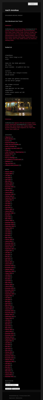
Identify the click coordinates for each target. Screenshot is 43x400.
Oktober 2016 (8, 269)
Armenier (7, 30)
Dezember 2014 (9, 310)
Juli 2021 (7, 201)
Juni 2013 (7, 344)
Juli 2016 (7, 275)
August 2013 (8, 340)
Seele (18, 127)
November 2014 (9, 312)
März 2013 (8, 350)
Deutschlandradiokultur (29, 30)
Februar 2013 (8, 352)
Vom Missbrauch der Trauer (13, 21)
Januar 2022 (8, 192)
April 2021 (8, 207)
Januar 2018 (8, 241)
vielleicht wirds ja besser (12, 165)
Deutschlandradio (19, 30)
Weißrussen (34, 38)
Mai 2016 (7, 278)
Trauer (17, 38)
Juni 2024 (7, 177)
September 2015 (9, 294)
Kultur (25, 34)
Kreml (16, 34)
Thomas (10, 38)
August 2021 (8, 200)
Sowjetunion (29, 37)
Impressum (12, 398)
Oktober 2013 (8, 337)
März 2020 (8, 218)
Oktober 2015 (8, 292)
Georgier (32, 32)
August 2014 (8, 318)
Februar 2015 (8, 307)
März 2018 (8, 237)
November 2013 (9, 335)
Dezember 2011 (9, 376)
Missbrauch (30, 34)
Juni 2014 (7, 322)
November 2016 (9, 267)
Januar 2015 (8, 309)
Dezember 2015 (9, 288)
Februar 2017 (8, 262)
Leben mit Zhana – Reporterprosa (14, 152)
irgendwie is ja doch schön (12, 148)
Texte (6, 38)
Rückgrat (31, 126)
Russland (15, 37)
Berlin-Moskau (9, 139)
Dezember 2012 (9, 356)
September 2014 (9, 316)
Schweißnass (13, 127)
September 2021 (9, 198)
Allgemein (16, 122)
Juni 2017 (7, 254)
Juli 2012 (7, 363)
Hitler (35, 32)
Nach (34, 34)
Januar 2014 (8, 331)
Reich (6, 37)
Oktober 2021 (8, 196)
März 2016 (8, 282)
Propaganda (32, 35)
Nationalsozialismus (10, 35)
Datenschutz (19, 398)
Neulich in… (8, 155)
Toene (14, 38)
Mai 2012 (7, 367)
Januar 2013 (8, 354)
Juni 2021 (7, 203)
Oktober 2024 (8, 171)
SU (36, 37)
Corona (7, 140)
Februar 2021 (8, 209)
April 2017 (8, 258)
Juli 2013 (7, 342)
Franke (13, 32)
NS (19, 35)
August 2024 (8, 173)
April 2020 (8, 216)
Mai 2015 (7, 301)
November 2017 (9, 245)
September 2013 (9, 339)
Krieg (15, 29)
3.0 (27, 124)
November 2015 (9, 290)
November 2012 (9, 357)
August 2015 (8, 295)
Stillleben (7, 161)
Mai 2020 (7, 215)
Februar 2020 (8, 220)
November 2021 (9, 194)
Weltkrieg (7, 40)
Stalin (33, 37)
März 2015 (8, 305)
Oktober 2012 (8, 359)
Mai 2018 (7, 235)
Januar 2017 (8, 263)
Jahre (6, 34)
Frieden (22, 32)
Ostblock (27, 35)
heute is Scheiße (9, 146)
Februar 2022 (8, 190)
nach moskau (12, 10)
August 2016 (8, 273)
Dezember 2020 (9, 213)
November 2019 (9, 224)
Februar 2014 (8, 329)
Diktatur (30, 124)
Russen (10, 37)
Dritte (6, 32)
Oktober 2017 (8, 247)
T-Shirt (30, 127)
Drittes (9, 32)
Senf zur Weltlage (21, 29)
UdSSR (21, 38)
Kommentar (11, 34)
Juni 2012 (7, 365)
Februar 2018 (8, 239)
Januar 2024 (8, 185)
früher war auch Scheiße (25, 122)
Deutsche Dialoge (10, 142)
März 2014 (8, 327)
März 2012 (8, 371)
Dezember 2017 (9, 243)
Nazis (16, 35)
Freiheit (17, 32)
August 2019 (8, 228)
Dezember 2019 (9, 222)
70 (36, 29)
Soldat (19, 37)
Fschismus (26, 32)
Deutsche (12, 30)
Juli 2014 (7, 320)
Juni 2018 (7, 233)
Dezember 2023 (9, 186)
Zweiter (12, 40)
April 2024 (8, 179)
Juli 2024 (7, 175)
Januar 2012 (8, 374)
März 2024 (8, 181)
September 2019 (9, 226)
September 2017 (9, 248)
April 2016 (8, 280)
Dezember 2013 (9, 333)
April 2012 (8, 369)
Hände (14, 126)
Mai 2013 (7, 346)
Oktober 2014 (8, 314)
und (29, 38)
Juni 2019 (7, 232)
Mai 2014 (7, 324)
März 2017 (8, 260)
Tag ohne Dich (9, 163)
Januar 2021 (8, 211)
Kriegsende (20, 34)
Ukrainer (26, 38)
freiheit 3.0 (8, 47)
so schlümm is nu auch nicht (13, 159)
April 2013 (8, 348)
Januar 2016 (8, 286)
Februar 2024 (8, 183)
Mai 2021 (7, 205)
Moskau (18, 126)
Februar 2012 (8, 372)
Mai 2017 (7, 256)
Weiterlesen (9, 25)
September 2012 (9, 361)
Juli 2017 (7, 252)
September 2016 (9, 271)
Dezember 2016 (9, 265)
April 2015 (8, 303)
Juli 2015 (7, 297)
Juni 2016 (7, 277)
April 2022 (8, 188)
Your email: (7, 383)
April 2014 (8, 325)
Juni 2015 (7, 299)
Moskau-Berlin (13, 124)
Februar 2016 (8, 284)
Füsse (10, 126)
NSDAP (22, 35)
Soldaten (23, 37)
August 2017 (8, 250)
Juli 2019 (7, 230)
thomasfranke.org (13, 395)
